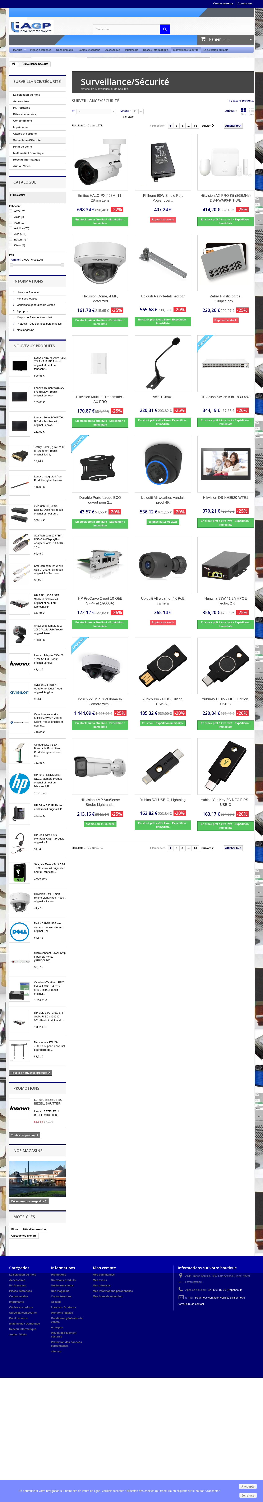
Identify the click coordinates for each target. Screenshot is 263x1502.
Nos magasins (25, 330)
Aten (19, 222)
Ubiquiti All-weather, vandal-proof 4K (163, 500)
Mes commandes (104, 1274)
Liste (251, 111)
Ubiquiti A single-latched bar (163, 296)
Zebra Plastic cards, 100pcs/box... (225, 298)
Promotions (26, 1088)
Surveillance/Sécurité (185, 50)
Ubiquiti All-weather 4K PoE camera (163, 601)
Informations (28, 281)
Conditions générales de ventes (35, 304)
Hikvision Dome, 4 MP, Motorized (100, 298)
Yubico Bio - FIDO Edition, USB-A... (162, 701)
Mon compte (104, 1267)
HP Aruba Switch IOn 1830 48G (226, 397)
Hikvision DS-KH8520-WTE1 (225, 498)
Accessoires (112, 50)
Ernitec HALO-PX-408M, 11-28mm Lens (100, 198)
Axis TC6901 (163, 397)
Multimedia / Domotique (28, 153)
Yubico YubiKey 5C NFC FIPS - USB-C (225, 802)
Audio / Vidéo (22, 166)
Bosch (20, 239)
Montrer (125, 111)
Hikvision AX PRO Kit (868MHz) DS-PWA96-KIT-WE (225, 198)
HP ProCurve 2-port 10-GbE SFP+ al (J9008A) (100, 601)
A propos (22, 311)
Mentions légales (26, 298)
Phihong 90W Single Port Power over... (163, 198)
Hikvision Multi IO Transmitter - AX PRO (100, 399)
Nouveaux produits (34, 345)
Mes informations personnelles (113, 1290)
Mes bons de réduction (108, 1296)
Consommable (65, 50)
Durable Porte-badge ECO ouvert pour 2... (100, 500)
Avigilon (21, 228)
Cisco (19, 245)
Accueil (56, 1301)
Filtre (14, 1229)
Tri (73, 111)
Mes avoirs (100, 1280)
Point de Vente (22, 146)
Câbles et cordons (89, 50)
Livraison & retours (28, 292)
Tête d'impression (34, 1229)
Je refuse (248, 1495)
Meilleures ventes (62, 1285)
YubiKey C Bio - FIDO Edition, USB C (225, 701)
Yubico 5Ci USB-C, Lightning (162, 800)
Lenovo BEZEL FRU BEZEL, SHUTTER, (48, 1101)
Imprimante (20, 127)
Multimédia (131, 50)
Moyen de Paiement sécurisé (34, 317)
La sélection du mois (215, 50)
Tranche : (15, 259)
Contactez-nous (223, 3)
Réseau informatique (155, 50)
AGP (19, 217)
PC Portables (21, 107)
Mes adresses (102, 1285)
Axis (20, 233)
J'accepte (247, 1486)
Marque (18, 50)
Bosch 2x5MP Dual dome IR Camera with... (100, 701)
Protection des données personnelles (39, 323)
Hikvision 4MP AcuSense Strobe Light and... (100, 802)
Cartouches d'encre (24, 1235)
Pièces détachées (40, 50)
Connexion (245, 3)
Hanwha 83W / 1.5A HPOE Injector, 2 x (225, 601)
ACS (19, 211)
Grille (243, 111)
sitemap (56, 1351)
